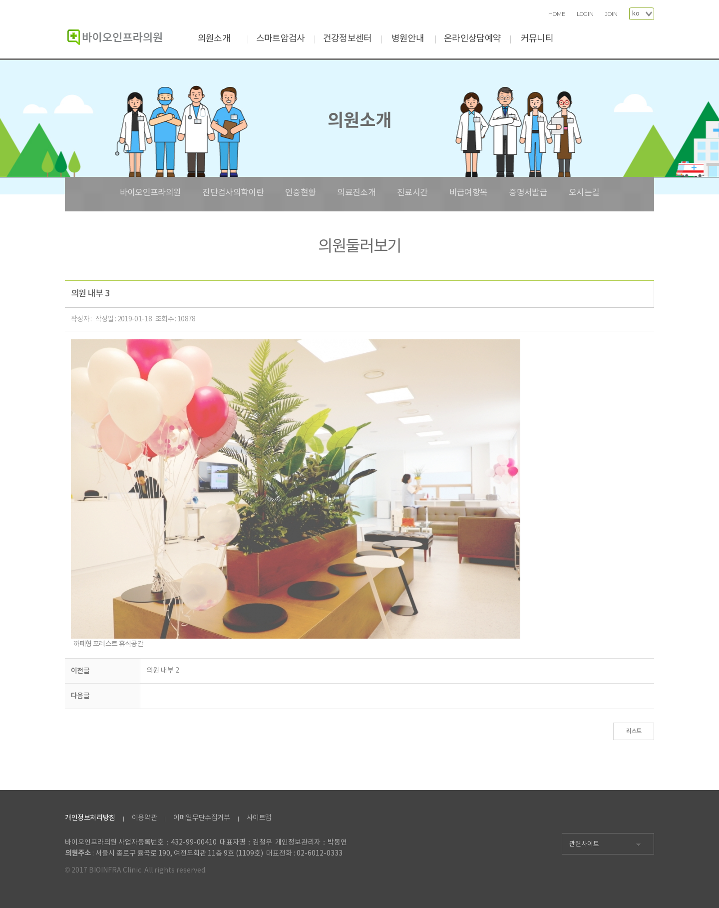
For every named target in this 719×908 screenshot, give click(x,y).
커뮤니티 (537, 38)
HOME (556, 14)
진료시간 (412, 193)
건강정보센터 (347, 38)
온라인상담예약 (472, 38)
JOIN (611, 14)
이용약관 (144, 818)
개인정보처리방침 (90, 818)
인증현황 (300, 193)
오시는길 (584, 193)
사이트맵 (259, 818)
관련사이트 (584, 844)
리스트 (634, 731)
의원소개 (214, 38)
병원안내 (407, 38)
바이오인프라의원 (150, 193)
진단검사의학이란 (233, 193)
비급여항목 (468, 193)
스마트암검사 (280, 38)
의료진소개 (356, 193)
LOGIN (585, 14)
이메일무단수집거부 (201, 818)
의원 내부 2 (162, 671)
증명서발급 (528, 193)
